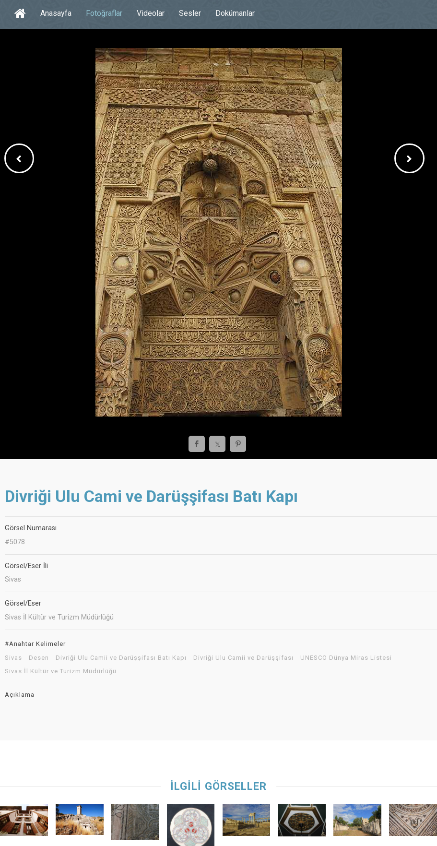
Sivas (13, 658)
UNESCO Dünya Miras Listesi (346, 658)
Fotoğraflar (104, 13)
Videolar (151, 13)
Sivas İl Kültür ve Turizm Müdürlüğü (61, 671)
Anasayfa (55, 13)
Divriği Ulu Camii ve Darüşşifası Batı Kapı (121, 658)
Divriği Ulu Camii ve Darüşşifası (243, 658)
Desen (39, 658)
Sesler (190, 13)
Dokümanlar (235, 13)
